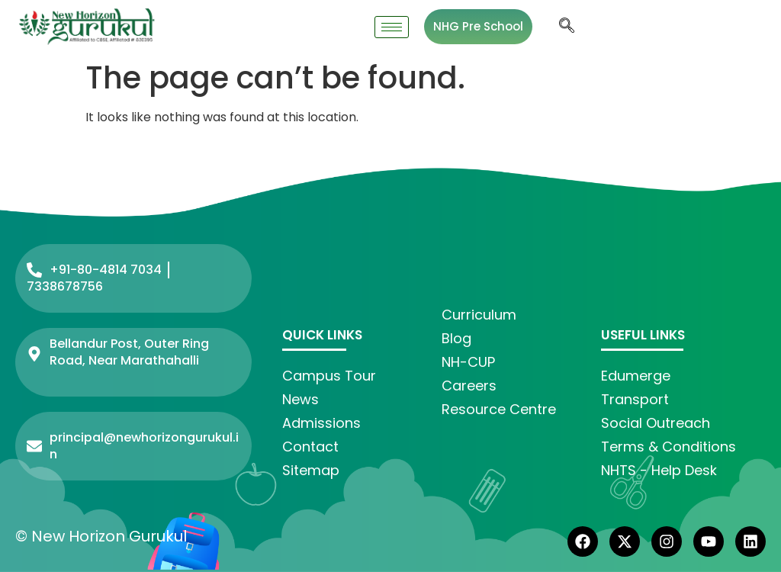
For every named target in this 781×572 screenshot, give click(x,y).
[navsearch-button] (566, 26)
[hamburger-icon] (391, 27)
